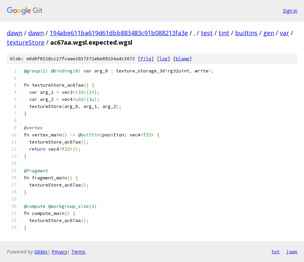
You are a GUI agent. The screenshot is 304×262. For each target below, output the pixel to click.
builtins (246, 33)
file (145, 59)
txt (275, 251)
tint (223, 33)
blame (182, 59)
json (291, 251)
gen (268, 33)
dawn (14, 33)
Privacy (59, 251)
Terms (78, 251)
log (163, 59)
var (284, 33)
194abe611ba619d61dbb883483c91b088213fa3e (119, 33)
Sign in (290, 10)
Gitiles (41, 251)
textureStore (25, 42)
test (207, 33)
